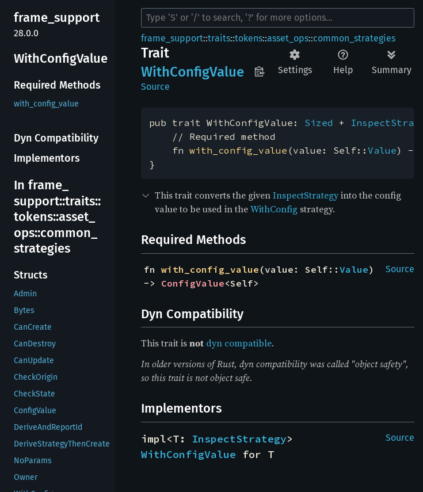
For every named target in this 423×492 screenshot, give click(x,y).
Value (382, 150)
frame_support (172, 38)
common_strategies (354, 38)
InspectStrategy (305, 195)
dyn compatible (239, 343)
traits (219, 38)
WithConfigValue (188, 454)
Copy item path (259, 71)
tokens (248, 38)
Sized (318, 122)
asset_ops (287, 38)
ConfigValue (192, 283)
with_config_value (238, 150)
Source (155, 86)
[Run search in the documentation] (277, 18)
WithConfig (274, 209)
